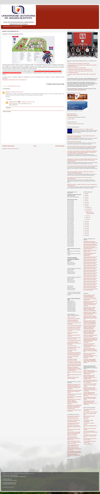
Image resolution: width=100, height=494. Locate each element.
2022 (86, 200)
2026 (86, 193)
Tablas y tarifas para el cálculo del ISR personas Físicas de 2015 (90, 268)
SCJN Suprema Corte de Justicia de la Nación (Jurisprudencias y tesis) (90, 435)
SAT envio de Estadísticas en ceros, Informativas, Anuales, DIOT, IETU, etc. (91, 432)
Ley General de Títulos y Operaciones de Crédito (72, 360)
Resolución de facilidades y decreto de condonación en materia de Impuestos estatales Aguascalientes (80, 172)
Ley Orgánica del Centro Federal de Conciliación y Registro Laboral (74, 362)
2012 (86, 231)
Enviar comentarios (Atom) (13, 148)
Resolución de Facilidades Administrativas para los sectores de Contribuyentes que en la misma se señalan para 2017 (74, 369)
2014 (86, 228)
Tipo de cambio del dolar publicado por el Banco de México (90, 289)
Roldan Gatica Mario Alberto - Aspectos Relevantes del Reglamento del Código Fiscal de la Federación (90, 403)
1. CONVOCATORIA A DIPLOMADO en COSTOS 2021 (78, 63)
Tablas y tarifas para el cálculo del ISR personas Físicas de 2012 (90, 260)
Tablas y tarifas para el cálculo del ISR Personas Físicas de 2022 (90, 284)
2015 (86, 226)
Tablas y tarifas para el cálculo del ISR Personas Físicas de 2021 (90, 282)
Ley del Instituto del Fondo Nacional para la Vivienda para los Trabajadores (74, 343)
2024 (86, 197)
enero (87, 219)
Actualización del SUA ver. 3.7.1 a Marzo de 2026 (83, 129)
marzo (87, 215)
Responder (8, 96)
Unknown (8, 91)
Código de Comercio (71, 316)
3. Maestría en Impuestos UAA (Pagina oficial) (76, 67)
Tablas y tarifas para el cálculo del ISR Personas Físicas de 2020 (90, 279)
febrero (87, 217)
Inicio (34, 146)
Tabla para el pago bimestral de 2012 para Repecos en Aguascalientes (90, 254)
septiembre (88, 210)
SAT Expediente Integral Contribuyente (88, 421)
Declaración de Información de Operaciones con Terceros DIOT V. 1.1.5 (74, 426)
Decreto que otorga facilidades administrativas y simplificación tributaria (81, 146)
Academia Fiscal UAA (13, 101)
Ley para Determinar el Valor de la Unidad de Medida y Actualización (74, 365)
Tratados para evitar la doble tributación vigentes (73, 378)
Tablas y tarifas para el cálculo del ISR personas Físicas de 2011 (90, 257)
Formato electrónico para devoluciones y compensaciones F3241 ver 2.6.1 (73, 438)
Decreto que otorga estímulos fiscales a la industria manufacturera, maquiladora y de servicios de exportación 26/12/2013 (90, 355)
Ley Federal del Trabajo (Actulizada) (72, 351)
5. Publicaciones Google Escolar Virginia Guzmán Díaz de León (80, 70)
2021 (86, 202)
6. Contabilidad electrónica (72, 72)
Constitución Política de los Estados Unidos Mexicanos (72, 321)
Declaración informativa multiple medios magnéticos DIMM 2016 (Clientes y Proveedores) (73, 433)
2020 (86, 204)
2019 (86, 205)
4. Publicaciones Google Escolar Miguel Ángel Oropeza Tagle (79, 69)
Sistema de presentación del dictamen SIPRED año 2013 (73, 445)
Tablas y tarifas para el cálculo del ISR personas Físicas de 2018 (90, 273)
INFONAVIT (86, 418)
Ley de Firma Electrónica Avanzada (74, 325)
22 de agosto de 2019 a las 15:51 (16, 91)
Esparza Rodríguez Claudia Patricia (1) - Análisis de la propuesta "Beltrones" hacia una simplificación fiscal (90, 377)
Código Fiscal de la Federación (73, 318)
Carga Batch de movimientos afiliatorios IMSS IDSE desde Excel (91, 242)
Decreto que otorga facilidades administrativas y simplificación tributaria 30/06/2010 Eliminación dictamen (90, 361)
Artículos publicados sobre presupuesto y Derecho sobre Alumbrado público (82, 166)
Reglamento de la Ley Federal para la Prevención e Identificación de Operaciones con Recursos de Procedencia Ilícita (74, 407)
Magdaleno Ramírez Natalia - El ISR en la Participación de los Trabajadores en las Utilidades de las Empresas (90, 389)
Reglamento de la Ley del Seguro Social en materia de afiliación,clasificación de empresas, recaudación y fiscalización (74, 401)
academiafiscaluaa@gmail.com (79, 89)
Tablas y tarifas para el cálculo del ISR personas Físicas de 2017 (90, 271)
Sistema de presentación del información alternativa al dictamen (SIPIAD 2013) (74, 448)
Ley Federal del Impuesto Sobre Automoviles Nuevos (73, 348)
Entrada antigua (59, 146)
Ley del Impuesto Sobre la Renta (73, 340)
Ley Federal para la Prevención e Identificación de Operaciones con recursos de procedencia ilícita (74, 353)
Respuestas (9, 99)
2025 (86, 195)
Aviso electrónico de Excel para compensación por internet (73, 417)
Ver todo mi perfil (70, 118)
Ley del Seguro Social (71, 345)
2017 (86, 223)
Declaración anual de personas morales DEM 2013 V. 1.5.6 (73, 424)
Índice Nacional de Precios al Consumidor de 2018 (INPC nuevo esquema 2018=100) (90, 247)
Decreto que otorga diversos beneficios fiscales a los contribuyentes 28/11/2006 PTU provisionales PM (90, 345)
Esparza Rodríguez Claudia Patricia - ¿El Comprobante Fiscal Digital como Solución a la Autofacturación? (90, 372)
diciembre (88, 207)
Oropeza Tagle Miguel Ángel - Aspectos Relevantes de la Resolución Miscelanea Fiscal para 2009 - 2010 (90, 394)
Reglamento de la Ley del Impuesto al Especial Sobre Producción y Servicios (74, 391)
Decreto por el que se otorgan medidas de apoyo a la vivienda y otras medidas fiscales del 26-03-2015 (90, 317)
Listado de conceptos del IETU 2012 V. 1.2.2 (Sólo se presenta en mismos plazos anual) (74, 442)
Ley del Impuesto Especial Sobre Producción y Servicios (73, 338)
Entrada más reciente (8, 146)
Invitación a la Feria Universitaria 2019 (90, 213)
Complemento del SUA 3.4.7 (73, 418)
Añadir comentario (7, 111)
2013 (86, 230)
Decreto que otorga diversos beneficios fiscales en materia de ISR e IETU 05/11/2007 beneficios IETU (90, 350)
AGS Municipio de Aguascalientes (90, 411)
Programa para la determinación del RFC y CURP (90, 251)
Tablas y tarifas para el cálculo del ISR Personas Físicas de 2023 (90, 287)
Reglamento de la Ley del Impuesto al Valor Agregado (74, 395)
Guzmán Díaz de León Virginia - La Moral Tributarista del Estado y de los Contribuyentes (91, 381)
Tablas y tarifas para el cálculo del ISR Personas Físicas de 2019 (90, 276)
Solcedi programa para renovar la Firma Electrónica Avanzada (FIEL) (74, 452)
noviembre (88, 209)
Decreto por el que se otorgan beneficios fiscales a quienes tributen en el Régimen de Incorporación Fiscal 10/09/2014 (90, 309)
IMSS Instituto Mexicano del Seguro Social (89, 417)
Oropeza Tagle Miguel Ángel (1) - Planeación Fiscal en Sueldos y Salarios (90, 398)
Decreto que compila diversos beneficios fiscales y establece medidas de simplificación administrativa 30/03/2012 (90, 332)
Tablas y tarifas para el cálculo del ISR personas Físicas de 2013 (90, 263)
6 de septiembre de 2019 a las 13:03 (27, 101)
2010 (86, 235)
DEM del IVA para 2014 (72, 435)
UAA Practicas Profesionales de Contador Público (90, 439)
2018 (86, 221)
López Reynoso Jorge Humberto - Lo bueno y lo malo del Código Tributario (90, 385)
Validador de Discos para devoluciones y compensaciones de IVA (73, 455)
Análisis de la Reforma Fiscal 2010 (74, 141)
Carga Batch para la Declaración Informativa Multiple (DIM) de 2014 (90, 245)
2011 (86, 233)
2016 (86, 224)
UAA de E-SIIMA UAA (88, 443)
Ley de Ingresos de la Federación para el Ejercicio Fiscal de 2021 (74, 328)
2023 (86, 198)
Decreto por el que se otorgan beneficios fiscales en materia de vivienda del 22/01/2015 (90, 313)
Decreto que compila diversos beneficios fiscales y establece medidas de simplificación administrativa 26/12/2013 (90, 327)
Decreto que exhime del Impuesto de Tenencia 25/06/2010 (90, 336)
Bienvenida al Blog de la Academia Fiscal (75, 123)
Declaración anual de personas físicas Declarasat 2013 (73, 421)
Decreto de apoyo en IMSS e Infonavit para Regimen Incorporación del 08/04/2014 (89, 296)
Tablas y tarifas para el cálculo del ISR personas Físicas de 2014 (90, 265)
